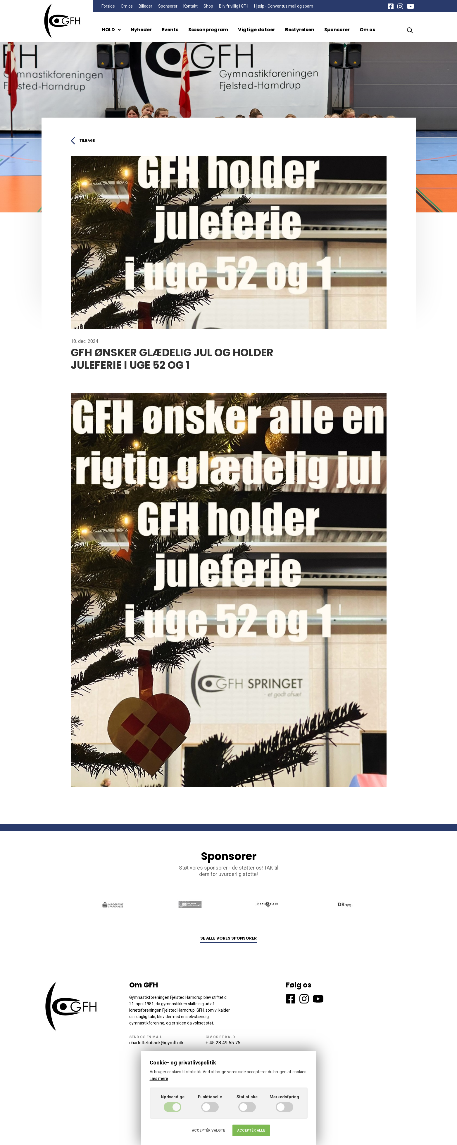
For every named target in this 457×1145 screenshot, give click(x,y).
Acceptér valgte (208, 1130)
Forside (108, 6)
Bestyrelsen (299, 29)
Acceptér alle (251, 1130)
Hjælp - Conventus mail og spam (283, 6)
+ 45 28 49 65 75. (223, 1043)
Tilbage (84, 141)
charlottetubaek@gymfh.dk (156, 1043)
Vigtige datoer (256, 29)
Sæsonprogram (208, 29)
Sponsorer (167, 6)
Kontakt (190, 6)
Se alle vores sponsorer (228, 939)
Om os (127, 6)
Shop (208, 6)
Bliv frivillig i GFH (233, 6)
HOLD (111, 29)
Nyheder (141, 29)
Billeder (145, 6)
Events (170, 29)
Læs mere (159, 1078)
